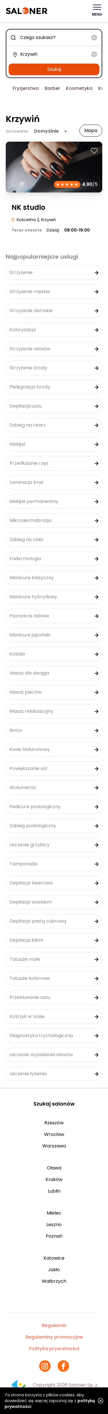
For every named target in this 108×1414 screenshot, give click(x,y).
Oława (54, 1168)
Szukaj (54, 69)
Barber (52, 88)
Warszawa (54, 1146)
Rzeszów (54, 1122)
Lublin (54, 1191)
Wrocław (54, 1134)
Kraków (54, 1179)
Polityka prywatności (54, 1348)
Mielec (54, 1213)
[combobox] (54, 37)
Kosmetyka (79, 88)
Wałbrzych (54, 1281)
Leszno (54, 1224)
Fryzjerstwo (26, 88)
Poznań (54, 1236)
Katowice (54, 1258)
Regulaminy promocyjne (54, 1337)
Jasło (54, 1269)
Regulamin (54, 1325)
